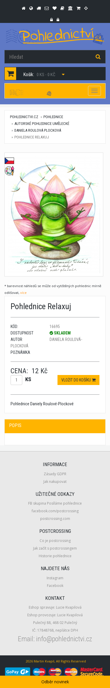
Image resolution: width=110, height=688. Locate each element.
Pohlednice (53, 117)
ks (28, 379)
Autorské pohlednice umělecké (41, 123)
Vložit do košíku (78, 380)
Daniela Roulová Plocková (37, 130)
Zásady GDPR (55, 473)
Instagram (55, 577)
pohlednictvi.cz (24, 117)
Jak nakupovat (55, 481)
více (23, 292)
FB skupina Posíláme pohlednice (55, 503)
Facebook (55, 585)
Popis (15, 425)
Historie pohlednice (55, 555)
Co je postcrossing (55, 540)
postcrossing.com (55, 518)
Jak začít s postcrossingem (55, 548)
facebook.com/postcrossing (55, 510)
